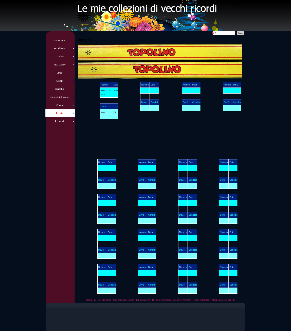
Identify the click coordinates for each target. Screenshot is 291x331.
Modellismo (105, 299)
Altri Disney (128, 299)
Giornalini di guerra (171, 299)
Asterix (146, 299)
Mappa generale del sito (223, 299)
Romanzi (205, 299)
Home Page (92, 299)
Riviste (196, 299)
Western (187, 299)
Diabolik (156, 299)
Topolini (117, 299)
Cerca (240, 33)
